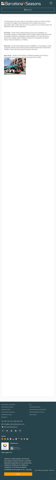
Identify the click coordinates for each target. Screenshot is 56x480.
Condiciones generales (34, 407)
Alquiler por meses (5, 409)
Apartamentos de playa (7, 407)
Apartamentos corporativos (8, 412)
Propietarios (4, 417)
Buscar (28, 10)
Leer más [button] (29, 469)
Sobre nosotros (33, 414)
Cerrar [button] (18, 474)
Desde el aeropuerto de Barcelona (37, 409)
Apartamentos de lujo (6, 414)
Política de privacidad (43, 470)
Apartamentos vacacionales (8, 404)
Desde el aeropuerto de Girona (36, 412)
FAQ (30, 404)
